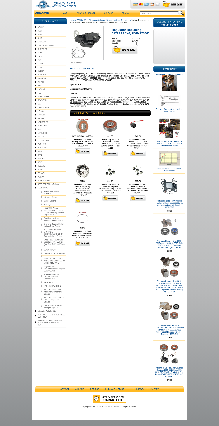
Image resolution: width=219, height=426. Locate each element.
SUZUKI (41, 176)
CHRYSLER (42, 55)
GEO (40, 73)
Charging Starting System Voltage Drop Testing (54, 231)
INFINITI (41, 88)
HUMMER (42, 81)
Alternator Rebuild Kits (47, 317)
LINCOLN (41, 121)
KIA (39, 110)
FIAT (39, 66)
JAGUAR (41, 95)
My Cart (154, 395)
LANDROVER (43, 114)
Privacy (126, 19)
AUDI (40, 37)
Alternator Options (51, 203)
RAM (40, 157)
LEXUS (40, 117)
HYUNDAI (42, 84)
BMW (40, 41)
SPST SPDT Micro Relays (48, 190)
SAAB (40, 161)
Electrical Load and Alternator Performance (53, 225)
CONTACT (108, 19)
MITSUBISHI (43, 139)
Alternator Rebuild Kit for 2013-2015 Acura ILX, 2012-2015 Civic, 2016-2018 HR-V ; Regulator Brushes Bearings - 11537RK (169, 250)
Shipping (79, 395)
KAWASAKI (42, 106)
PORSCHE (42, 154)
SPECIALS (48, 288)
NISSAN (41, 143)
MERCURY (42, 132)
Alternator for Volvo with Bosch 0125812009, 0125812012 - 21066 (50, 329)
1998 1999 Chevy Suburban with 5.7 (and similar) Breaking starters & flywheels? (54, 217)
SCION (40, 168)
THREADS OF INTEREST (54, 260)
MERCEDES (43, 128)
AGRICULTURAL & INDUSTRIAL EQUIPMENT (51, 322)
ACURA (41, 33)
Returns (94, 395)
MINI (39, 135)
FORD (40, 70)
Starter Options (50, 207)
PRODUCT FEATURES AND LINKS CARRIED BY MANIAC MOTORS (54, 267)
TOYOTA (41, 179)
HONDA (41, 77)
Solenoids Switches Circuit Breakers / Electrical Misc (51, 283)
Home (72, 26)
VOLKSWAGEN (44, 187)
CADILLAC (42, 48)
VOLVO (41, 183)
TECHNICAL (43, 194)
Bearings (47, 211)
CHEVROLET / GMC (46, 51)
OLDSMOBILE (43, 146)
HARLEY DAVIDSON (52, 292)
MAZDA (41, 124)
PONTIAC (42, 150)
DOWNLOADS (50, 256)
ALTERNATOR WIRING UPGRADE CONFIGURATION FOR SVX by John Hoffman (53, 239)
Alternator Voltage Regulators (118, 26)
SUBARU (41, 172)
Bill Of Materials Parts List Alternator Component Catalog (54, 298)
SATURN (41, 165)
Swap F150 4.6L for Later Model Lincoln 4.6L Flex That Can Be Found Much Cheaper (54, 249)
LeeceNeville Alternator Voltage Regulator (53, 313)
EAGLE (41, 62)
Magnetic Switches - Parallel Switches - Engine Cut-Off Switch (54, 275)
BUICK (40, 44)
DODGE (41, 59)
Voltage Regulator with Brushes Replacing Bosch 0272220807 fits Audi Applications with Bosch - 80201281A (169, 210)
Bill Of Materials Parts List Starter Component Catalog (54, 306)
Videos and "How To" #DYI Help (52, 198)
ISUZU (40, 92)
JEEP (40, 99)
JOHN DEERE (43, 103)
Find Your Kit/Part (85, 19)
